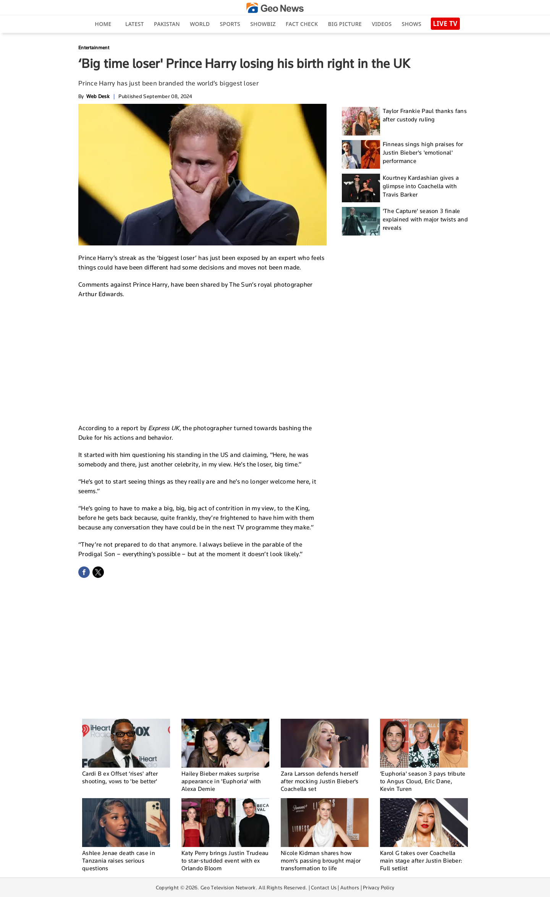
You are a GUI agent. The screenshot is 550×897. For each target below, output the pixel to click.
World (200, 23)
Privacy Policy (378, 887)
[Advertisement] (202, 360)
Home (103, 23)
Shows (411, 23)
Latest (134, 23)
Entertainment (93, 47)
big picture (345, 23)
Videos (381, 23)
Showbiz (262, 23)
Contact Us (323, 887)
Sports (230, 23)
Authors (349, 887)
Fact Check (302, 23)
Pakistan (167, 23)
